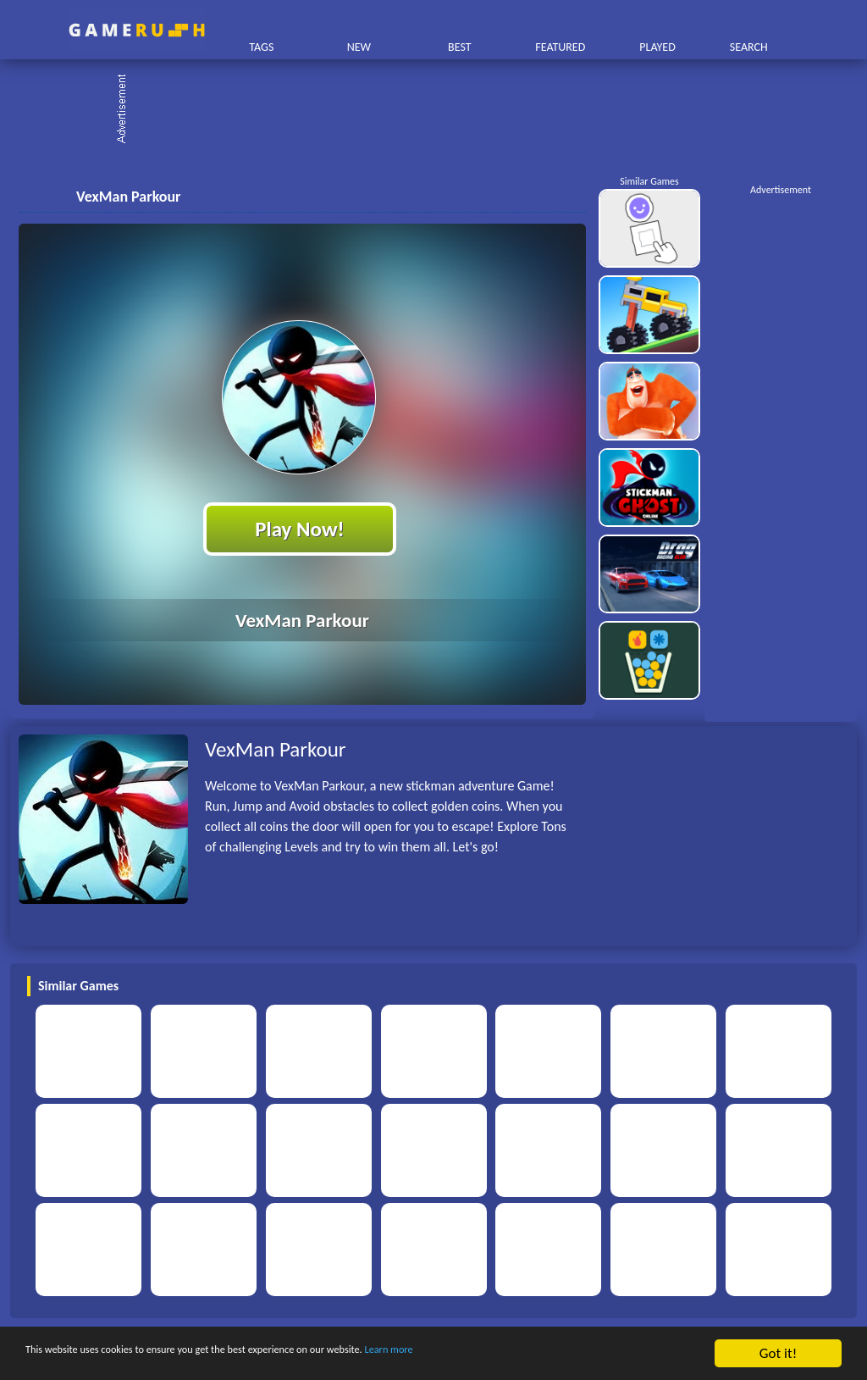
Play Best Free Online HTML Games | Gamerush (137, 30)
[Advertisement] (442, 110)
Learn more (528, 1354)
